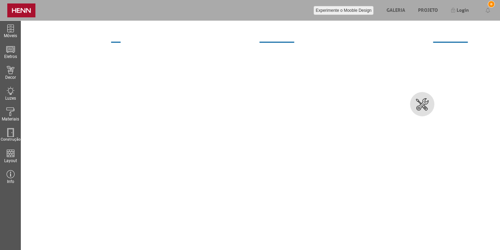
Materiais (10, 114)
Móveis (10, 31)
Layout (10, 156)
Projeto (428, 9)
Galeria (395, 9)
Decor (10, 73)
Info (10, 177)
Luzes (10, 93)
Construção (10, 135)
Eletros (10, 52)
